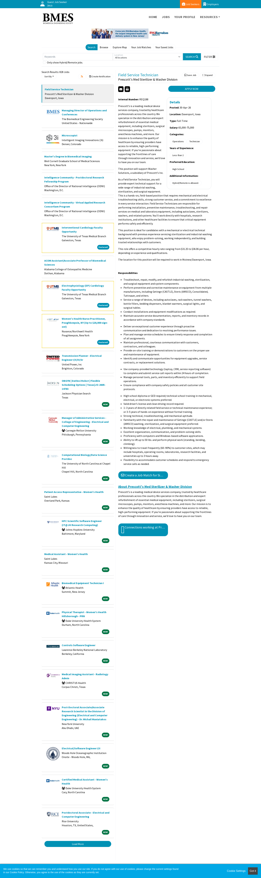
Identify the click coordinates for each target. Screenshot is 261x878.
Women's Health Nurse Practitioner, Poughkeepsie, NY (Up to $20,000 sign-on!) (85, 322)
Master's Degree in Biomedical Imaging (68, 156)
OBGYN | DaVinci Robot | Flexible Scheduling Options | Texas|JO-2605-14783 (84, 384)
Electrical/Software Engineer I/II (81, 748)
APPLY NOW (191, 88)
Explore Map (120, 47)
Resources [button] (209, 17)
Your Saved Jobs (164, 47)
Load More (78, 844)
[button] (209, 56)
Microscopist (69, 135)
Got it (253, 870)
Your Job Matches (141, 47)
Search (91, 47)
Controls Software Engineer (78, 645)
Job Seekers (190, 4)
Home (153, 17)
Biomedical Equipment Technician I (83, 583)
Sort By (48, 76)
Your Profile (185, 17)
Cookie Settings (236, 870)
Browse (104, 47)
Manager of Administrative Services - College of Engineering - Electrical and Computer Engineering (85, 421)
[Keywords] (78, 56)
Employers (211, 4)
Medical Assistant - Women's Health (66, 554)
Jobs (166, 17)
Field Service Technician (59, 89)
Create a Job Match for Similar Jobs (144, 475)
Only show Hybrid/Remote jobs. (65, 62)
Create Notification (100, 76)
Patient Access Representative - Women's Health (74, 492)
